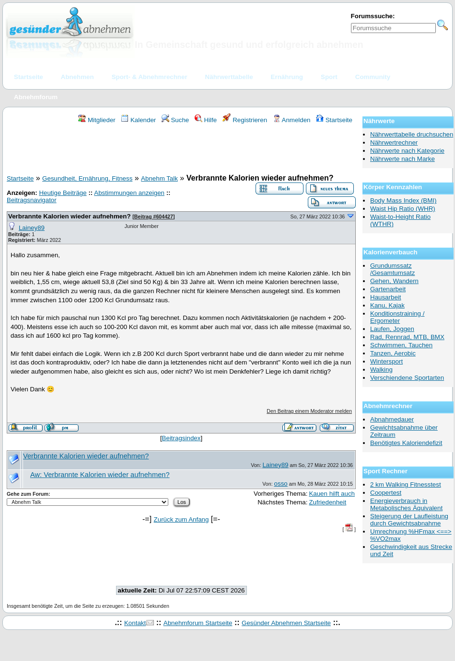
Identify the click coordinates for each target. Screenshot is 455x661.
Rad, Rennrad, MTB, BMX (407, 337)
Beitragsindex (181, 438)
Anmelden (292, 120)
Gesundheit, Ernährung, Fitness (87, 178)
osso (281, 483)
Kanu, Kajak (387, 305)
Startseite (334, 120)
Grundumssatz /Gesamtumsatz (392, 269)
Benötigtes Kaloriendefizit (406, 442)
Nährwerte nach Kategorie (407, 150)
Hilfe (206, 120)
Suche (175, 120)
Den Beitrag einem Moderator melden (309, 411)
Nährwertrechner (394, 142)
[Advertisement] (181, 150)
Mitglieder (96, 120)
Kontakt (135, 623)
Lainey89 (32, 227)
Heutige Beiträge (62, 192)
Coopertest (385, 492)
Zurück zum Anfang (181, 519)
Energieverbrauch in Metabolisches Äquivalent (406, 504)
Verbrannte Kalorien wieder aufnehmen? (69, 216)
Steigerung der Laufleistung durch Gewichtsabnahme (409, 520)
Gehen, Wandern (394, 281)
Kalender (138, 120)
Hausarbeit (385, 297)
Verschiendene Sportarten (407, 377)
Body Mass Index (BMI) (403, 200)
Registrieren (245, 120)
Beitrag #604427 (153, 216)
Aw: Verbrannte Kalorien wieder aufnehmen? (100, 475)
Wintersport (386, 361)
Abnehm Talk (159, 178)
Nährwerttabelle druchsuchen (411, 134)
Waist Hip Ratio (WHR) (402, 208)
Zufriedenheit (327, 502)
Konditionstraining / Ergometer (397, 317)
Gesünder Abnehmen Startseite (286, 623)
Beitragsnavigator (32, 200)
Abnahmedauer (392, 419)
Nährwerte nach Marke (402, 158)
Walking (381, 369)
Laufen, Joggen (392, 328)
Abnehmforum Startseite (198, 623)
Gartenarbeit (388, 289)
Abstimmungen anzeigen (129, 192)
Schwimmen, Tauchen (401, 345)
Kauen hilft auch (332, 493)
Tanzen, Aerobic (393, 353)
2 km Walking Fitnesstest (405, 484)
